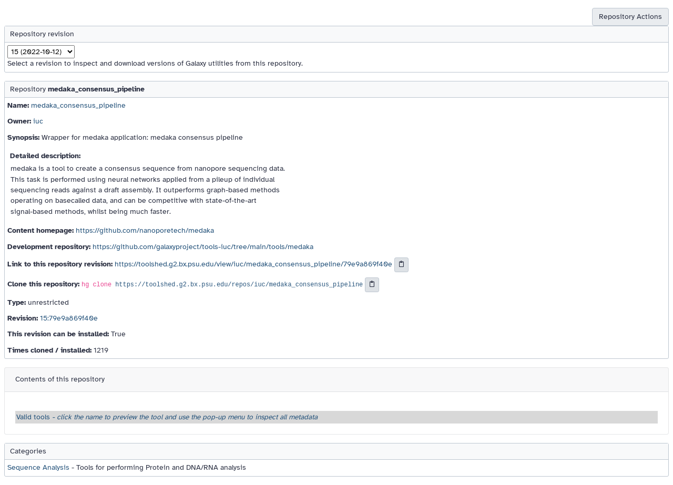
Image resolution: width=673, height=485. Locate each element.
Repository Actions (630, 16)
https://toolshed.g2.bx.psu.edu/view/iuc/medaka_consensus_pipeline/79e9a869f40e (253, 264)
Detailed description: (45, 155)
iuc (38, 121)
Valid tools (167, 416)
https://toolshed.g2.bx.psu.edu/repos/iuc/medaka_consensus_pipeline (239, 284)
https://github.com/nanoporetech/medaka (145, 230)
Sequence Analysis (38, 467)
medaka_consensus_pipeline (78, 105)
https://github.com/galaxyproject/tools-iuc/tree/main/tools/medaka (203, 246)
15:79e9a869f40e (69, 318)
